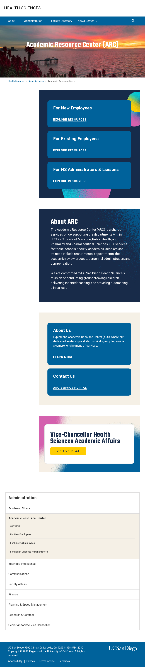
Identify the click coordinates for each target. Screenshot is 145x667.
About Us (15, 525)
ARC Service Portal (70, 387)
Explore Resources (70, 119)
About (13, 21)
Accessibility (15, 661)
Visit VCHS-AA (68, 451)
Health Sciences (22, 8)
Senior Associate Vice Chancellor (29, 625)
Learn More (63, 357)
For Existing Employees (22, 542)
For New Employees (20, 534)
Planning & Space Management (27, 604)
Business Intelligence (22, 563)
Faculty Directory (61, 21)
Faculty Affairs (17, 584)
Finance (13, 594)
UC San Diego (120, 10)
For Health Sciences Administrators (29, 551)
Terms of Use (47, 661)
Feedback (64, 661)
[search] (135, 21)
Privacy (30, 661)
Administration (35, 21)
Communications (18, 574)
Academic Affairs (19, 508)
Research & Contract (21, 615)
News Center (87, 21)
